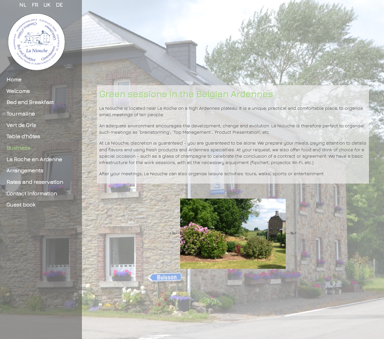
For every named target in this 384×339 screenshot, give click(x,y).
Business (18, 147)
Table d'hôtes (23, 136)
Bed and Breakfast (30, 102)
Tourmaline (20, 113)
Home (13, 79)
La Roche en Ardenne (34, 159)
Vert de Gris (21, 125)
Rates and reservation (34, 181)
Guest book (21, 204)
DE (59, 4)
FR (35, 4)
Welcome (18, 90)
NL (22, 4)
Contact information (31, 193)
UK (47, 4)
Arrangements (24, 170)
